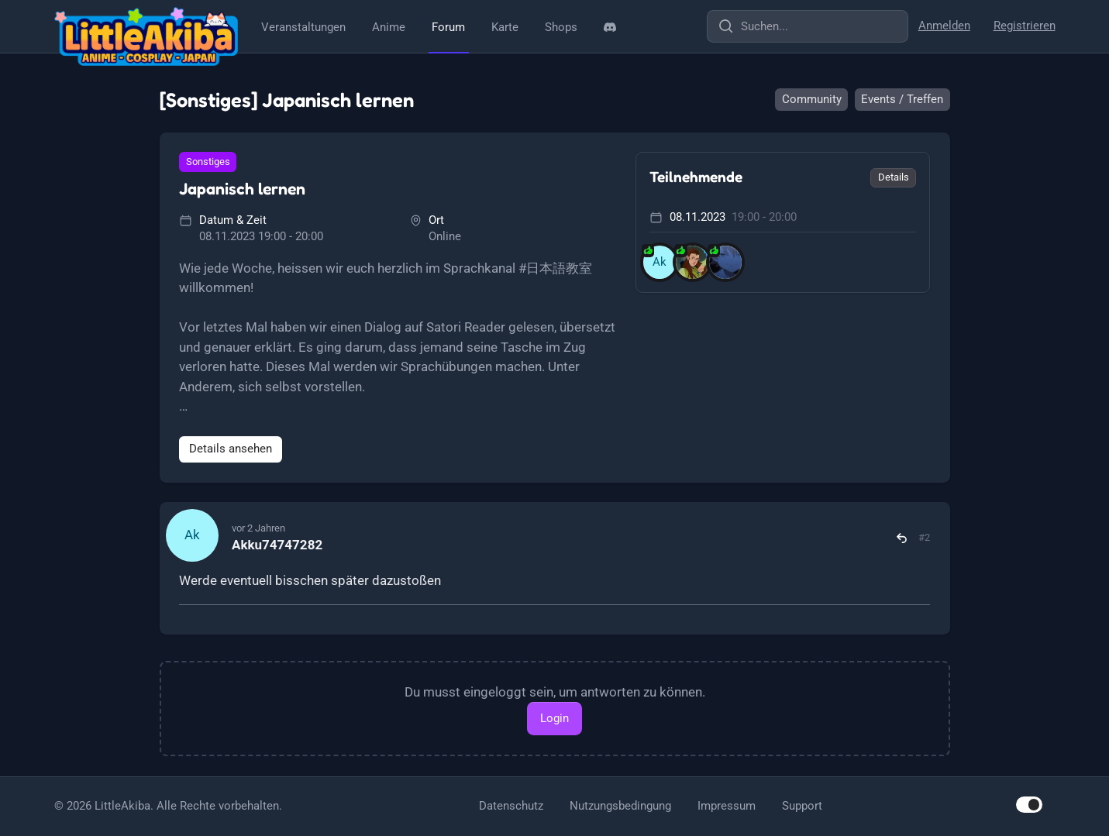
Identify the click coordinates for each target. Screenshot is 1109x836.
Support (802, 806)
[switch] (1029, 804)
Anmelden (944, 26)
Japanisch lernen (242, 188)
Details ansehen (230, 449)
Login (554, 718)
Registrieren (1025, 26)
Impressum (726, 806)
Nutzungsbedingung (620, 806)
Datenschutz (511, 806)
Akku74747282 (277, 544)
